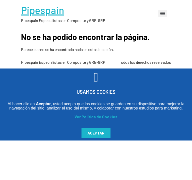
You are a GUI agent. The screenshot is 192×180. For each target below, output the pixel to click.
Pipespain (42, 10)
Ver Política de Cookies (96, 116)
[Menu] (162, 13)
